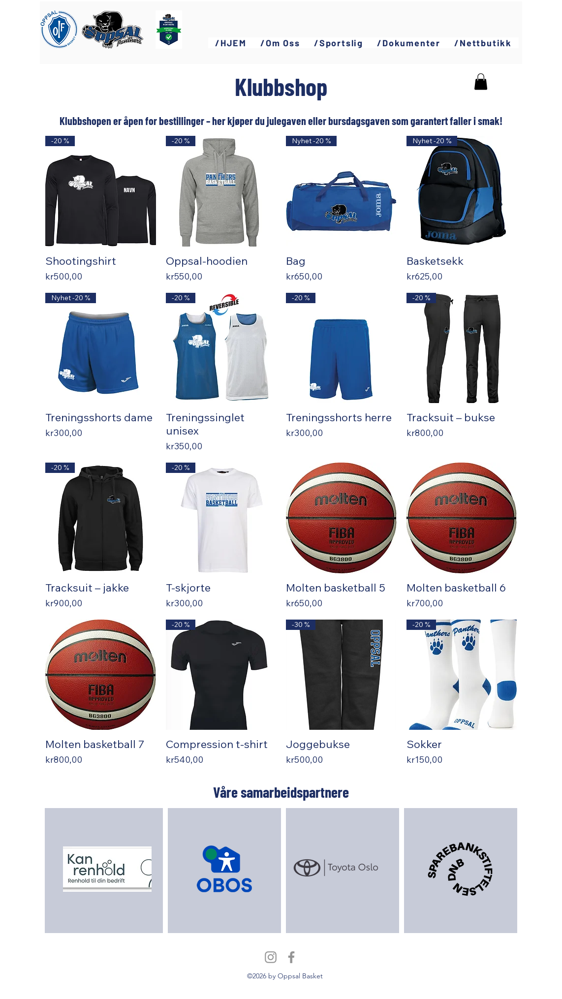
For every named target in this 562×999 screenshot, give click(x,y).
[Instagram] (271, 957)
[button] (280, 42)
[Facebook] (291, 957)
